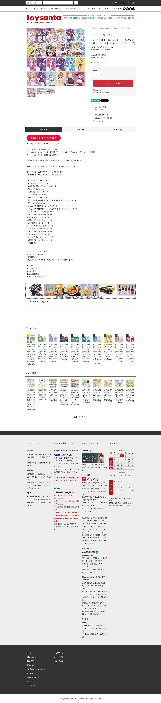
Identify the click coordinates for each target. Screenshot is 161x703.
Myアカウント (116, 3)
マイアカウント (59, 653)
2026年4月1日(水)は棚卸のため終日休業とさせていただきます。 (121, 504)
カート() (129, 3)
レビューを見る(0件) (98, 107)
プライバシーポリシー (34, 673)
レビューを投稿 (97, 110)
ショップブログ (32, 681)
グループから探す (54, 9)
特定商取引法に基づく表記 (101, 92)
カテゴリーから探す (38, 9)
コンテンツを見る (69, 9)
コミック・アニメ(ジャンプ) (102, 28)
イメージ (80, 129)
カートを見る (59, 657)
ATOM (33, 685)
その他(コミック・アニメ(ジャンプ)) (120, 28)
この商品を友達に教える (99, 115)
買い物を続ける (97, 121)
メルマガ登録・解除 (92, 9)
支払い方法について (34, 657)
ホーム (28, 9)
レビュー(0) (117, 129)
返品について (97, 90)
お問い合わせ (115, 9)
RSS (28, 685)
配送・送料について (34, 661)
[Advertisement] (80, 423)
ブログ (105, 9)
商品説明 (43, 129)
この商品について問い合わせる (101, 118)
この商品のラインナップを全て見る (43, 138)
